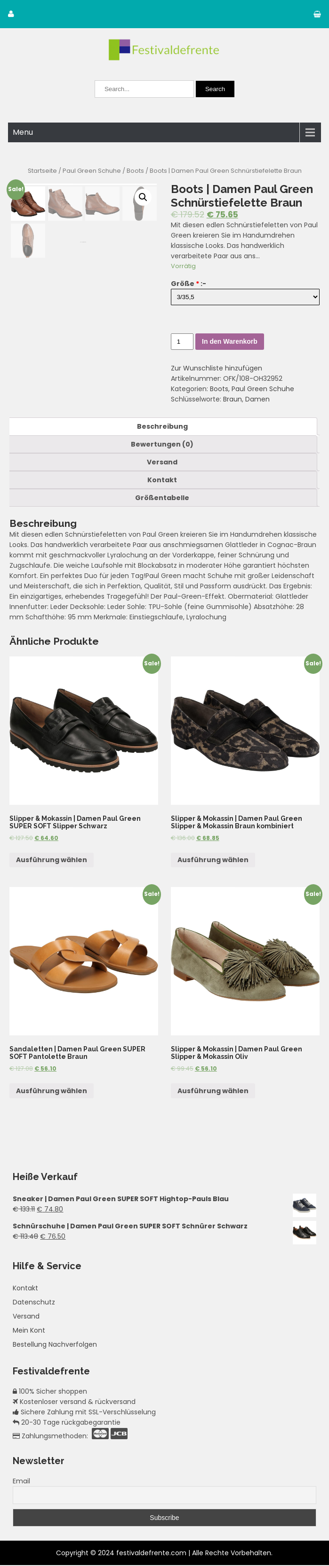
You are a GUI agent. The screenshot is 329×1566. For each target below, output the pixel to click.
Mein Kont (29, 1331)
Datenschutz (34, 1303)
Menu (23, 132)
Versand (162, 462)
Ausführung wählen (51, 860)
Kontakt (162, 480)
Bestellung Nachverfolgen (55, 1345)
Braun (232, 399)
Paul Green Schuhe (92, 170)
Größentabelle (162, 498)
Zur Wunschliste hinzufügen (216, 368)
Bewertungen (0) (162, 444)
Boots (135, 170)
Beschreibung (162, 427)
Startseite (42, 170)
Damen (257, 399)
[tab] (162, 427)
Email (21, 1482)
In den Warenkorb (229, 341)
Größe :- (188, 283)
